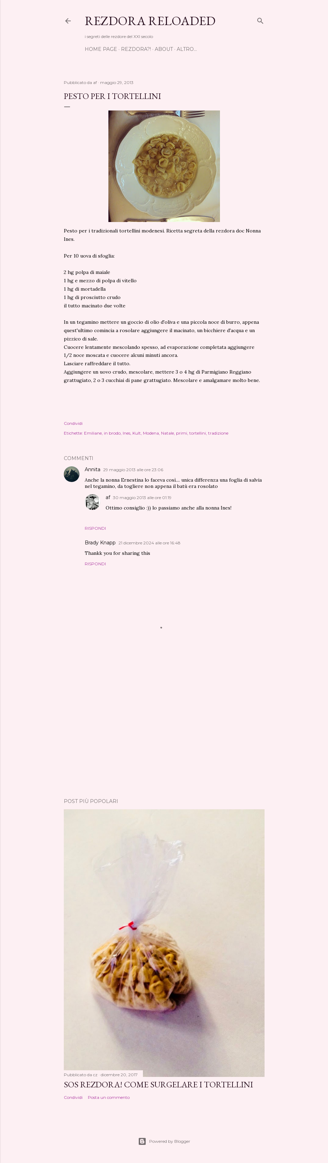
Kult (136, 433)
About (164, 49)
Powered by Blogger (164, 1141)
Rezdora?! (136, 49)
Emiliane (93, 433)
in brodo (112, 433)
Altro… (187, 49)
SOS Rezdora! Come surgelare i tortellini (158, 1084)
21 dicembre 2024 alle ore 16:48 (150, 542)
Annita (92, 469)
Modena (151, 433)
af (108, 497)
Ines (126, 433)
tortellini (197, 433)
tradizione (218, 433)
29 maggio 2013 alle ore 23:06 (133, 469)
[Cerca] (260, 19)
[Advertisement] (164, 732)
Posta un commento (109, 1097)
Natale (167, 433)
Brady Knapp (100, 543)
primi (181, 433)
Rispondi (95, 528)
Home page (101, 49)
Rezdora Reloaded (150, 21)
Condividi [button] (73, 423)
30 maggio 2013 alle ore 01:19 (142, 497)
